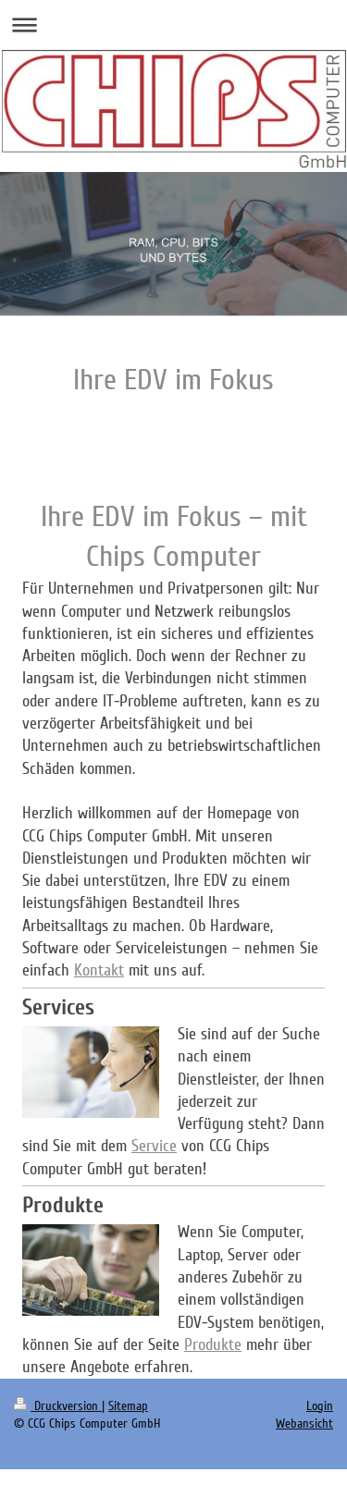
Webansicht (304, 1423)
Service (154, 1145)
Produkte (213, 1344)
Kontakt (99, 970)
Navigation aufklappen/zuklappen (173, 24)
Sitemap (128, 1406)
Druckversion (58, 1406)
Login (319, 1406)
